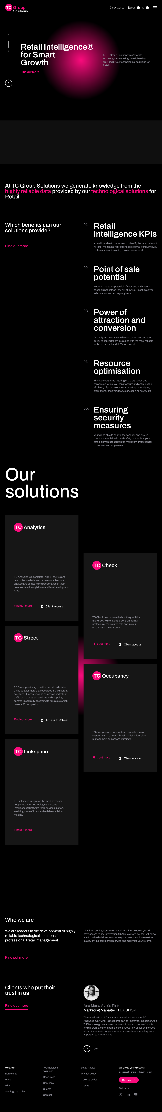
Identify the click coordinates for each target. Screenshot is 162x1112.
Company (48, 1083)
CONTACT (129, 1080)
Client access (52, 606)
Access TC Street (54, 720)
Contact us (116, 8)
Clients (47, 1089)
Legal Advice (88, 1067)
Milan (8, 1085)
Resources (49, 1077)
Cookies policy (89, 1079)
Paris (8, 1079)
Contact (47, 1094)
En (143, 8)
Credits (85, 1085)
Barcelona (11, 1073)
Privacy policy (88, 1073)
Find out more (30, 72)
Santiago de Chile (15, 1091)
